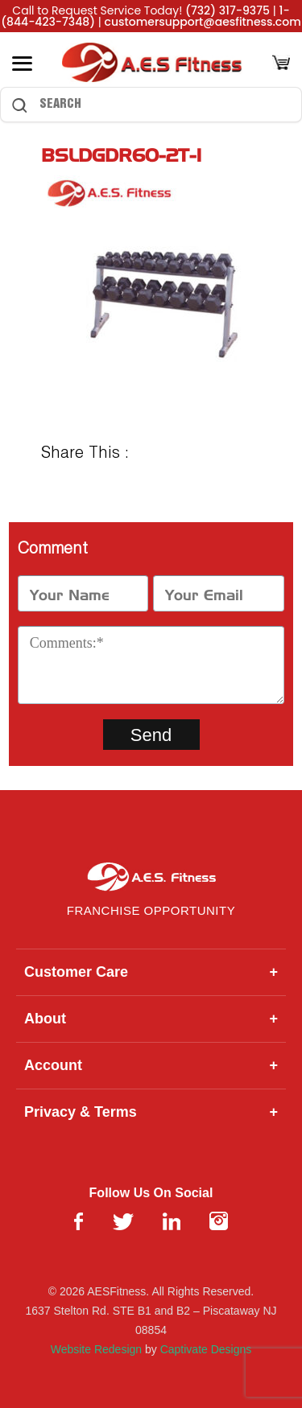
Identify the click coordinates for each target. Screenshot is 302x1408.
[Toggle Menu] (22, 63)
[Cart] (281, 64)
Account (151, 1065)
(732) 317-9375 (227, 10)
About (151, 1019)
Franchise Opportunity (151, 910)
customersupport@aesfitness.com (203, 22)
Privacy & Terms (151, 1112)
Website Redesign (96, 1349)
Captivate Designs (206, 1349)
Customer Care (151, 972)
